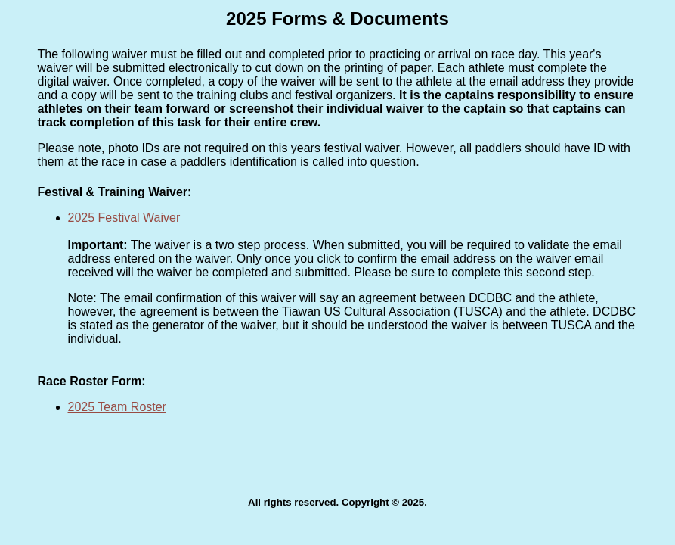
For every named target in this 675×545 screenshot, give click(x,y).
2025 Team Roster (117, 406)
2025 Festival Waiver (124, 217)
